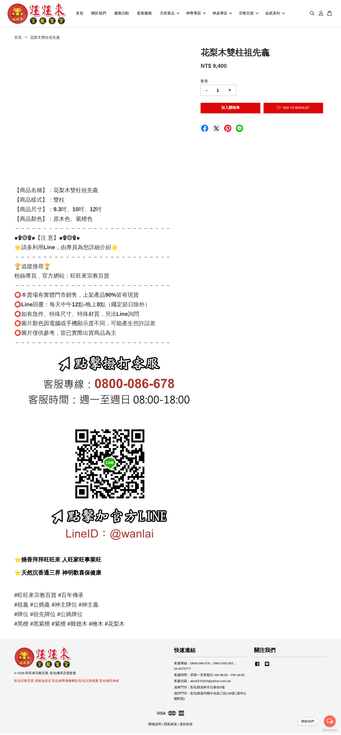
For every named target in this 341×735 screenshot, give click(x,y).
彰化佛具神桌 (109, 681)
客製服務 (144, 14)
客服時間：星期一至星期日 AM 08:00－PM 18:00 (209, 676)
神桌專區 (222, 14)
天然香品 (169, 14)
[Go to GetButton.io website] (329, 730)
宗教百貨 (248, 14)
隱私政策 (170, 725)
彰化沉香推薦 (88, 681)
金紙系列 (275, 14)
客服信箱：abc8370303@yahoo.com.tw (202, 682)
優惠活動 (121, 14)
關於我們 (98, 14)
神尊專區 (196, 14)
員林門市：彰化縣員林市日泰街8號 (199, 688)
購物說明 (154, 725)
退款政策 (186, 725)
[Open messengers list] (330, 721)
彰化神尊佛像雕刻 (65, 681)
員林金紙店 (43, 681)
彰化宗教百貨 (24, 681)
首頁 (79, 14)
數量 (204, 82)
